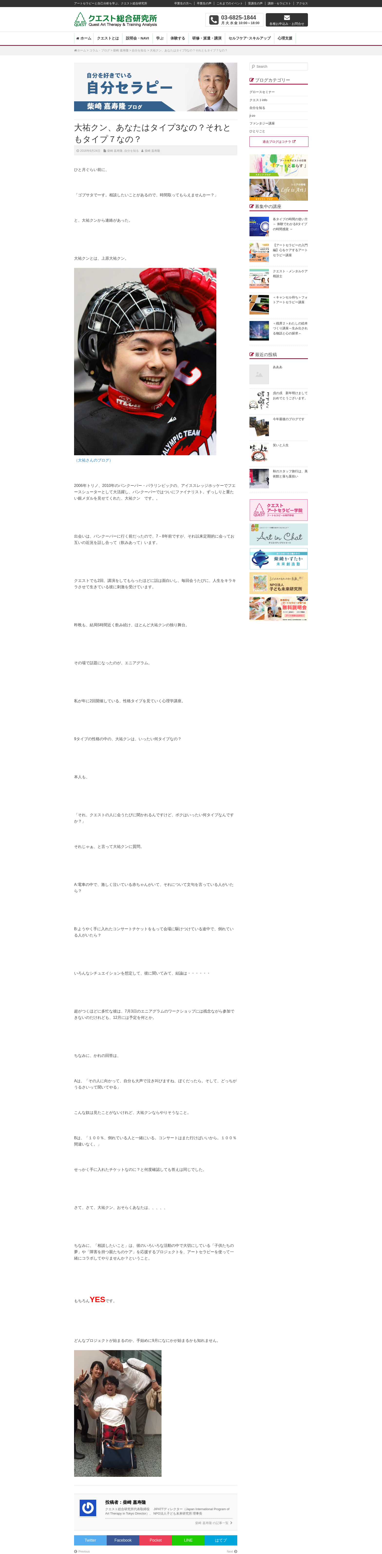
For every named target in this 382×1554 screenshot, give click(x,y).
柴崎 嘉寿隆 (120, 50)
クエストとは (108, 38)
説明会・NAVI (137, 38)
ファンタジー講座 (262, 123)
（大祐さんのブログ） (93, 460)
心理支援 (285, 38)
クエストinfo (258, 100)
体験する (178, 38)
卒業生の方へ (183, 3)
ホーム (85, 38)
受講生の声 (255, 3)
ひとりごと (257, 131)
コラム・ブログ (99, 50)
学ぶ (159, 38)
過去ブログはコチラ (277, 141)
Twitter (90, 1540)
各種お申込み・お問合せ (286, 24)
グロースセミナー (262, 92)
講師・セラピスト (279, 3)
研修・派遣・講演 (206, 38)
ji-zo (252, 115)
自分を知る (139, 50)
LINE (188, 1540)
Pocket (156, 1540)
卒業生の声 (204, 3)
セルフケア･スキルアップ (250, 38)
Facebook (123, 1540)
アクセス (302, 3)
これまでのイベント (230, 3)
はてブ (221, 1540)
